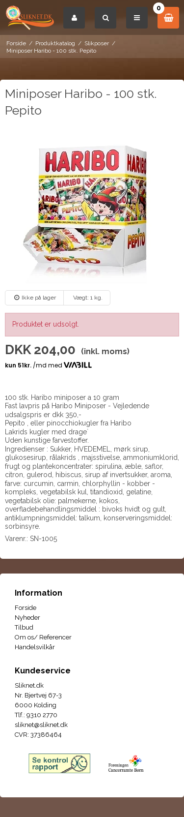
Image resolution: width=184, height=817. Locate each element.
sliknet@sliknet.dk (41, 724)
